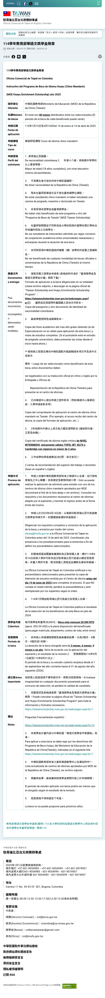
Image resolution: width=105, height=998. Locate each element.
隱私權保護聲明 (13, 969)
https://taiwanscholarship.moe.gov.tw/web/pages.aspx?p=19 (59, 725)
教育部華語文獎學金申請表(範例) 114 (27, 823)
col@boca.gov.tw (47, 917)
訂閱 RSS (9, 974)
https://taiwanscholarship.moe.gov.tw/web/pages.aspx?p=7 (59, 709)
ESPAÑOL (10, 3)
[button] (8, 34)
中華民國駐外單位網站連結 (20, 946)
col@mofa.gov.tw (32, 936)
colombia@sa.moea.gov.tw (57, 923)
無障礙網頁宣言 (13, 957)
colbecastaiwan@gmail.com (42, 929)
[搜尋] (19, 3)
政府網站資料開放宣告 (17, 951)
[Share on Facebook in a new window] (13, 57)
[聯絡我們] (36, 3)
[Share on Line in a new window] (19, 57)
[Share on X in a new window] (24, 57)
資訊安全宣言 (11, 963)
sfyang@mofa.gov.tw (37, 533)
